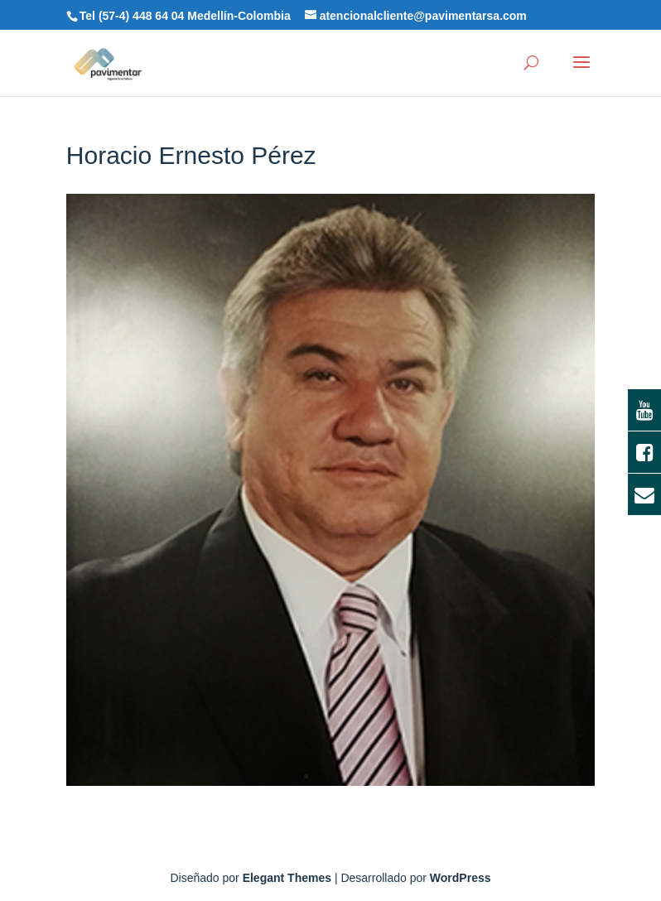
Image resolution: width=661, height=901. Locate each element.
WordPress (460, 877)
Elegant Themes (287, 877)
